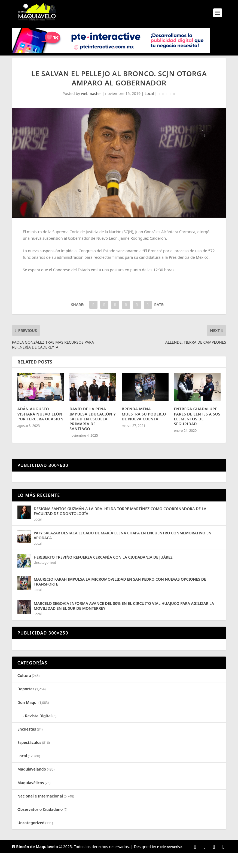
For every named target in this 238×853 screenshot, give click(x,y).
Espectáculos (29, 742)
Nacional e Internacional (40, 796)
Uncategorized (45, 562)
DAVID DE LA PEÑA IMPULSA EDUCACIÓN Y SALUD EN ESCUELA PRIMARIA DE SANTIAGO (92, 418)
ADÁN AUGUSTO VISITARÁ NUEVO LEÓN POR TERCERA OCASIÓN (40, 413)
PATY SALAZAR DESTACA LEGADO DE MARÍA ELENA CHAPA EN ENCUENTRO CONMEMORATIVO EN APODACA (123, 535)
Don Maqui (27, 702)
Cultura (24, 675)
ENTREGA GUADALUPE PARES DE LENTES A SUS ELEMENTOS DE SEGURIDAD (197, 416)
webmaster (91, 93)
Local (149, 93)
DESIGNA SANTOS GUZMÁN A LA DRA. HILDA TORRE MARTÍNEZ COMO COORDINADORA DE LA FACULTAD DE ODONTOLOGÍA (120, 511)
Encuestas (26, 729)
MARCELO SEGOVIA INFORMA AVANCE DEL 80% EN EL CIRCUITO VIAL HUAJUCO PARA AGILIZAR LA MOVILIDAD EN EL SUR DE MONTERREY (124, 606)
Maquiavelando (31, 769)
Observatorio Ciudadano (40, 809)
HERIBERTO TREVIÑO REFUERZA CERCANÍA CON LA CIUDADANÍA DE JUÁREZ (103, 557)
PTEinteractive (169, 846)
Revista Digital (38, 715)
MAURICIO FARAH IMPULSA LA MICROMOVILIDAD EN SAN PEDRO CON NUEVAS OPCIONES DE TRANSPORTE (120, 582)
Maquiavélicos (30, 782)
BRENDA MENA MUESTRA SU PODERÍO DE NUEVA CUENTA (144, 413)
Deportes (26, 688)
